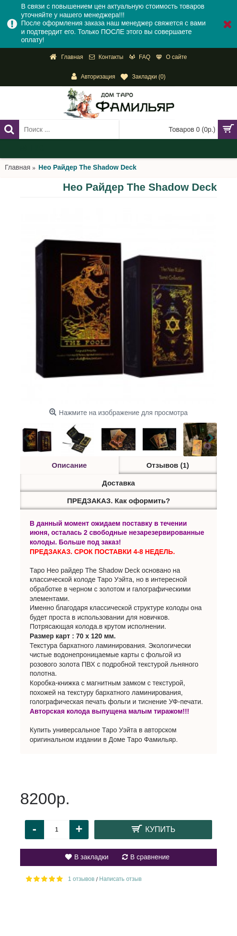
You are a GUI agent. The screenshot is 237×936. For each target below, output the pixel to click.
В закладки (91, 857)
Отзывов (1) (168, 465)
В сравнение (149, 857)
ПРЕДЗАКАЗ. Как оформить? (118, 501)
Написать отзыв (120, 879)
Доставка (118, 483)
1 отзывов (81, 879)
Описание (69, 465)
